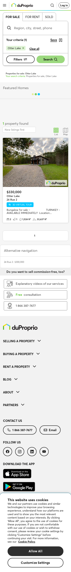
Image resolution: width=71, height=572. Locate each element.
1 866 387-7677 (19, 430)
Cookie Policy (26, 541)
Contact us (12, 421)
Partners (13, 405)
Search (50, 59)
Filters (20, 59)
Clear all (34, 48)
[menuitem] (35, 341)
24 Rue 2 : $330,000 (14, 261)
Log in (64, 5)
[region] (35, 532)
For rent (32, 17)
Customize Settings (35, 563)
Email (50, 430)
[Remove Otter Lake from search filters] (16, 48)
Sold (49, 17)
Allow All (35, 551)
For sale (13, 17)
